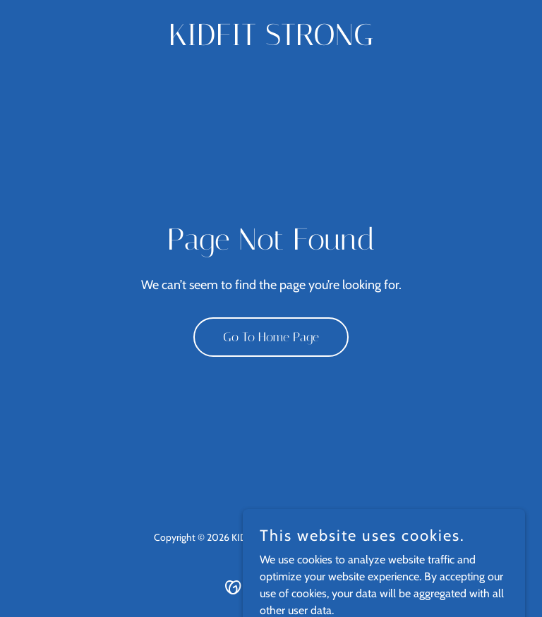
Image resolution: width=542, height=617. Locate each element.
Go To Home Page (271, 337)
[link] (271, 41)
